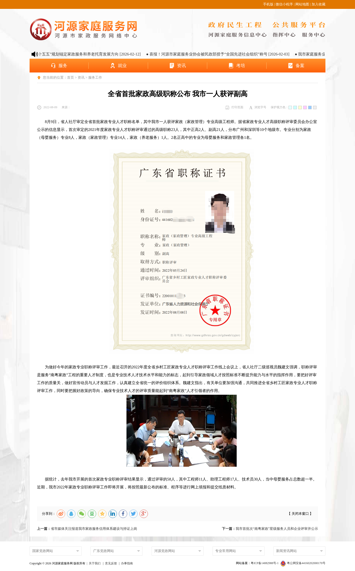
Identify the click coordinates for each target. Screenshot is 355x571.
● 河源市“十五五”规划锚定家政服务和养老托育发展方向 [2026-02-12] (87, 54)
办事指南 (127, 563)
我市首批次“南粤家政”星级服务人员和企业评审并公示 (270, 529)
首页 (70, 77)
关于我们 (95, 563)
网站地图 (302, 4)
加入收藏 (318, 4)
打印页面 (234, 107)
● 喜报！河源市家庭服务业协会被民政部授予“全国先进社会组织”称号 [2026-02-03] (224, 54)
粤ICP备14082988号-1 (265, 563)
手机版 (268, 4)
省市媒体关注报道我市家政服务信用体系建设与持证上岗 (87, 529)
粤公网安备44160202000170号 (303, 563)
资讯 (81, 77)
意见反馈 (111, 563)
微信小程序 (284, 4)
